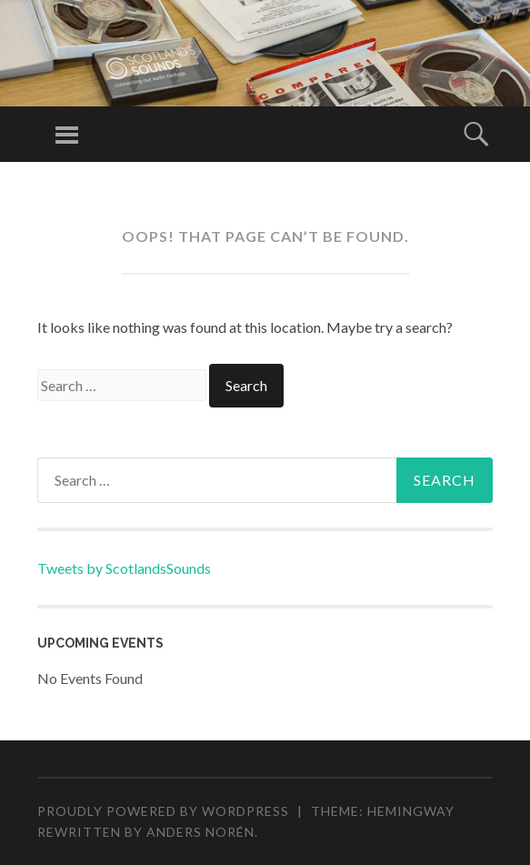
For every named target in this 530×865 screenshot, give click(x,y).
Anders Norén (200, 832)
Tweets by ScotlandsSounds (124, 568)
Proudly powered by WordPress (163, 811)
